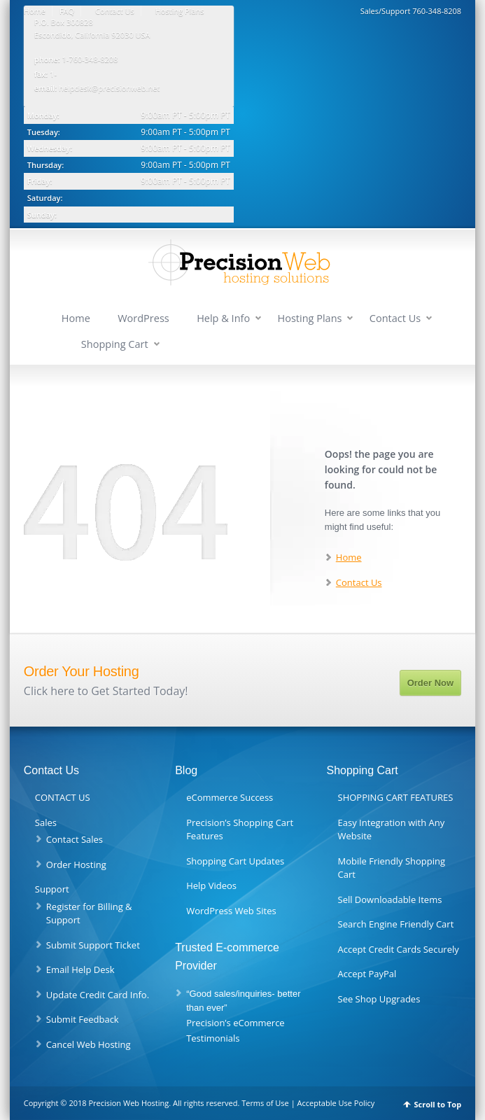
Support (52, 889)
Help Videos (211, 885)
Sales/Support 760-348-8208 (410, 11)
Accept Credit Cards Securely (398, 949)
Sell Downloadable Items (390, 899)
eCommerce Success (229, 797)
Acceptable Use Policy (336, 1103)
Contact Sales (74, 839)
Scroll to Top (437, 1104)
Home (34, 11)
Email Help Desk (80, 969)
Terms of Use (265, 1103)
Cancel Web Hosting (88, 1044)
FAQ (66, 11)
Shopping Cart (114, 344)
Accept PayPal (367, 973)
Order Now (430, 683)
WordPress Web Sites (231, 910)
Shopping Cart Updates (235, 861)
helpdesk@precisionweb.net (109, 88)
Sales (46, 822)
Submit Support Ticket (93, 945)
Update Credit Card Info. (97, 994)
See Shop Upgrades (379, 999)
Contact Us (114, 11)
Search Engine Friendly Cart (396, 924)
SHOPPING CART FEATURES (396, 797)
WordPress (143, 318)
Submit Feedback (82, 1019)
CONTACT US (62, 797)
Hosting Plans (179, 11)
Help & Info (223, 318)
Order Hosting (76, 864)
